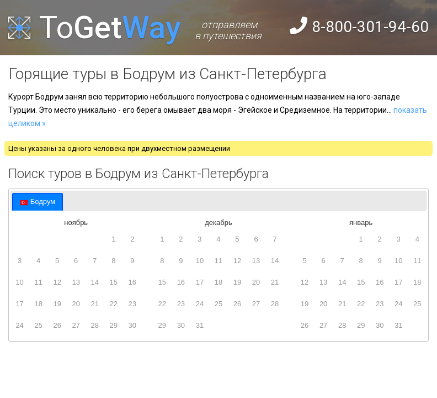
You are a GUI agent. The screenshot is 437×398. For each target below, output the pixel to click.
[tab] (37, 202)
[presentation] (37, 201)
